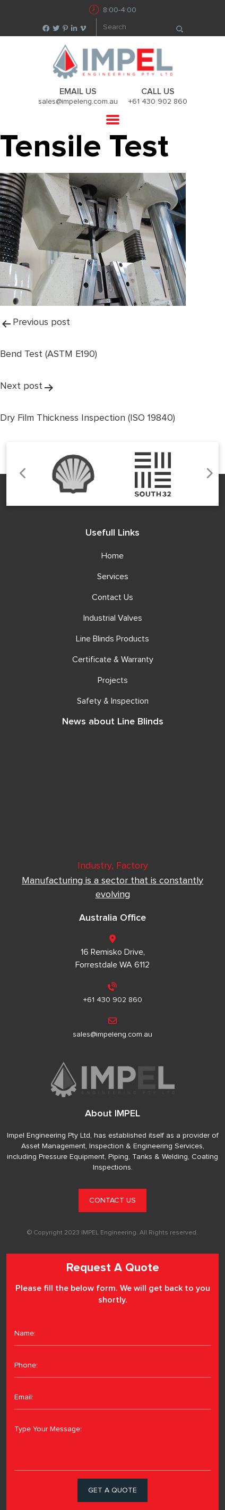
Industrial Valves (112, 618)
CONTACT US (112, 1200)
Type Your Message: (112, 1444)
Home (112, 556)
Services (112, 576)
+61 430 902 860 (157, 101)
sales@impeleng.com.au (78, 101)
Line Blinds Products (112, 639)
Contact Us (112, 597)
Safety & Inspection (113, 701)
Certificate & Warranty (112, 659)
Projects (113, 680)
